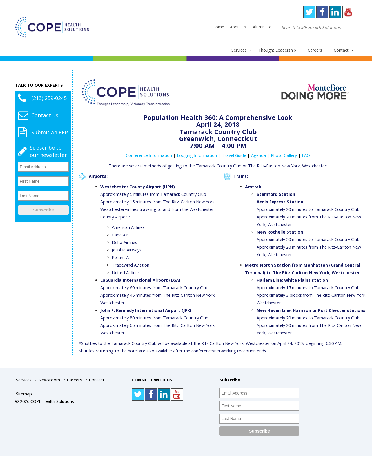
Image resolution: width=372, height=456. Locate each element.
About (238, 27)
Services (242, 50)
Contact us (44, 115)
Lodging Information (197, 155)
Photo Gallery (284, 155)
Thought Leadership (280, 50)
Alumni (262, 27)
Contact (344, 50)
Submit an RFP (49, 132)
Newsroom (49, 380)
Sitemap (24, 394)
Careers (318, 50)
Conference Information (149, 155)
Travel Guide (234, 155)
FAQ (306, 155)
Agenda (258, 155)
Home (218, 27)
